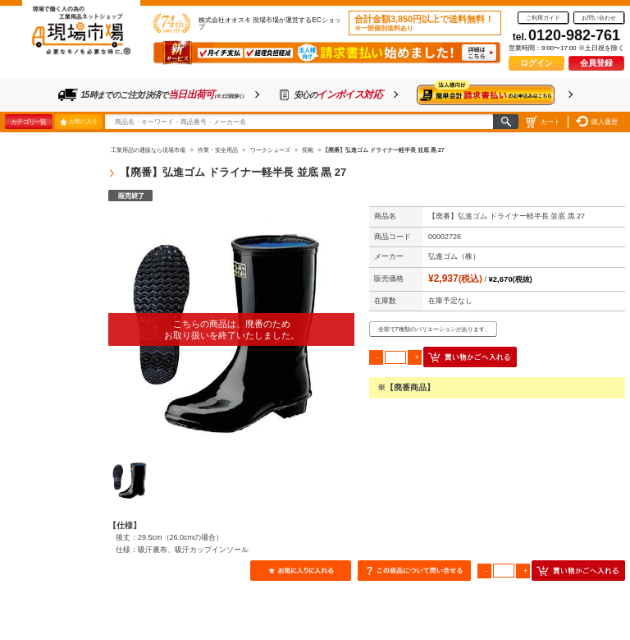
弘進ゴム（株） (454, 256)
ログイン (536, 62)
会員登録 (596, 62)
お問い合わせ (599, 17)
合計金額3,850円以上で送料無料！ (424, 23)
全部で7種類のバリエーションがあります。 (434, 329)
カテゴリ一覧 (28, 121)
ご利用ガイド (543, 17)
